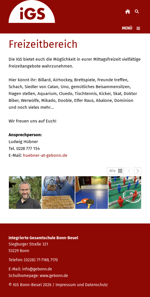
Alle (112, 171)
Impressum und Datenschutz (82, 284)
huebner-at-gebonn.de (45, 155)
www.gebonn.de (54, 275)
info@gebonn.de (37, 269)
